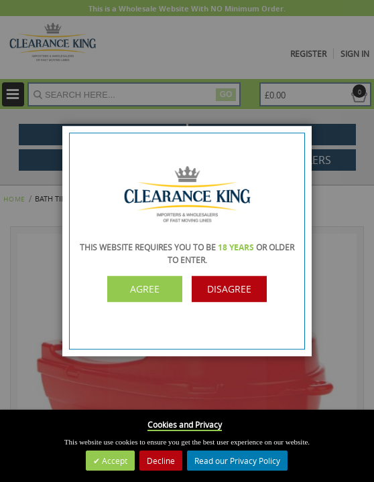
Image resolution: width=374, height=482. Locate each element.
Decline (161, 460)
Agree (145, 289)
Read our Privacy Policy (237, 460)
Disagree (229, 289)
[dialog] (187, 241)
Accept (113, 460)
